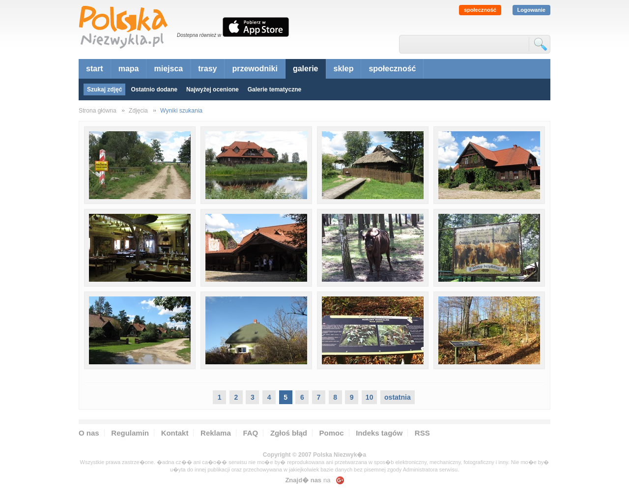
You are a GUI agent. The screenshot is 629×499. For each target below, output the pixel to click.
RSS (422, 433)
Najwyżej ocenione (212, 89)
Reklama (215, 433)
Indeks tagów (379, 433)
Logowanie (531, 10)
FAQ (250, 433)
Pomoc (331, 433)
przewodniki (254, 68)
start (94, 68)
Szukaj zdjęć (104, 89)
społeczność (480, 10)
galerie (305, 68)
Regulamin (130, 433)
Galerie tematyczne (274, 89)
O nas (89, 433)
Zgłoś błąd (288, 433)
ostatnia (397, 397)
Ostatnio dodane (154, 89)
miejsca (168, 68)
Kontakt (175, 433)
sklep (344, 68)
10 (369, 397)
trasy (207, 68)
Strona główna (97, 111)
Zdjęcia (138, 111)
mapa (128, 68)
